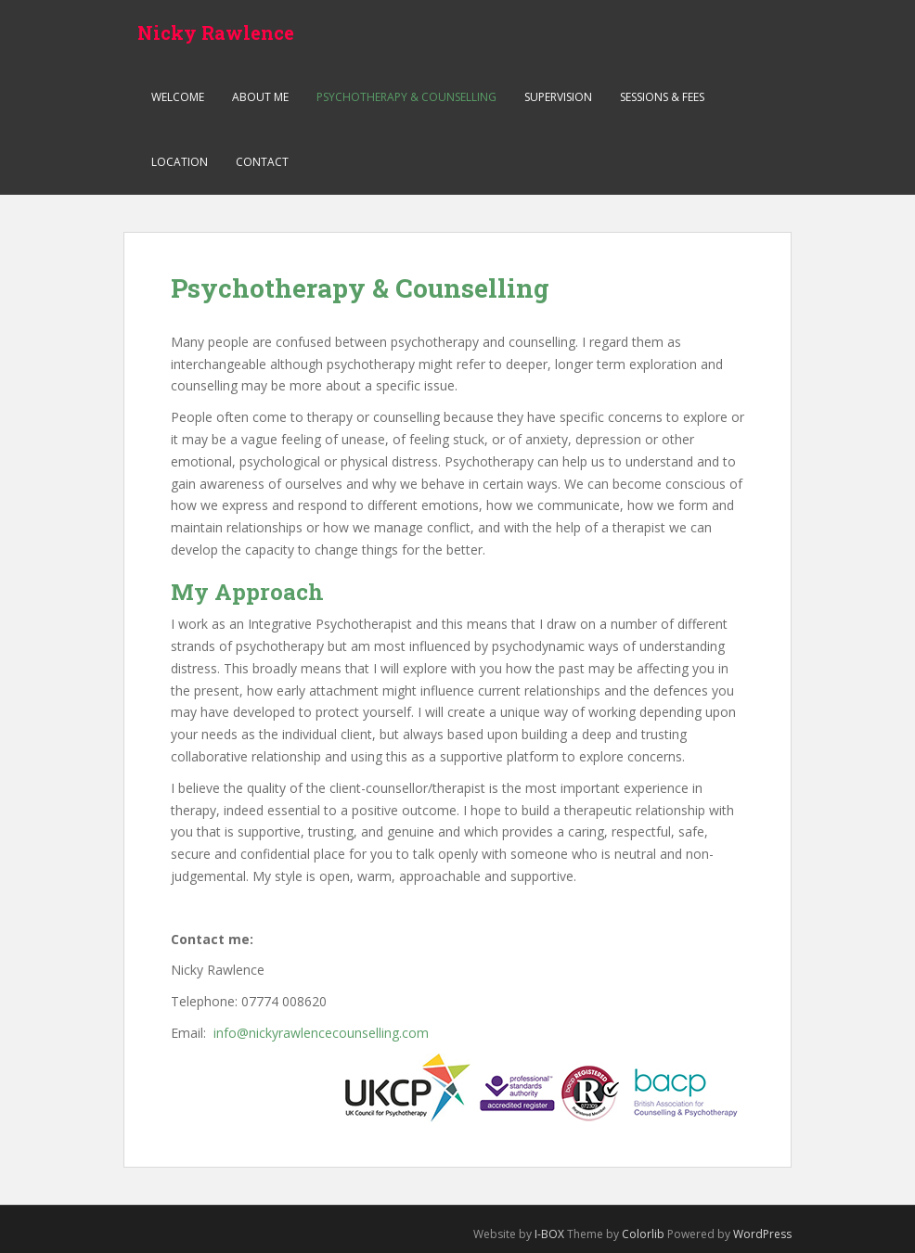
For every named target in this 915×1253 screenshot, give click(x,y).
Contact (262, 162)
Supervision (558, 97)
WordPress (762, 1234)
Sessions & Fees (662, 97)
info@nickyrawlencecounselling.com (321, 1033)
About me (260, 97)
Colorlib (643, 1234)
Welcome (177, 97)
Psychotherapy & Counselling (406, 97)
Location (179, 162)
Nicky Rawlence (215, 32)
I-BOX (549, 1234)
